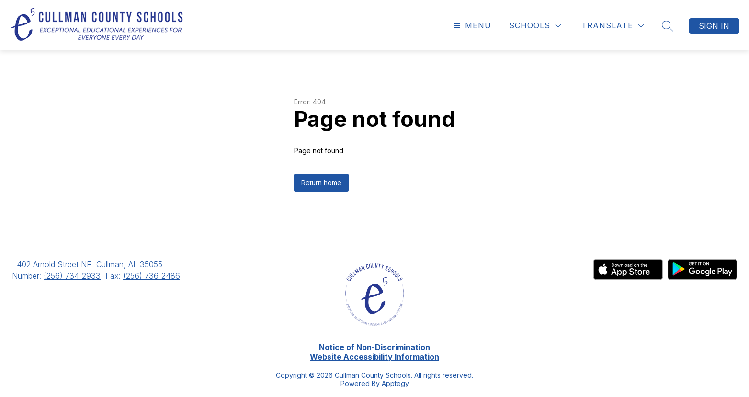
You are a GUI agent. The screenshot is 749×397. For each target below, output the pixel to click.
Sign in (714, 26)
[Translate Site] (613, 26)
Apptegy (395, 383)
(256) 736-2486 (151, 276)
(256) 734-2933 (72, 276)
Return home (321, 183)
